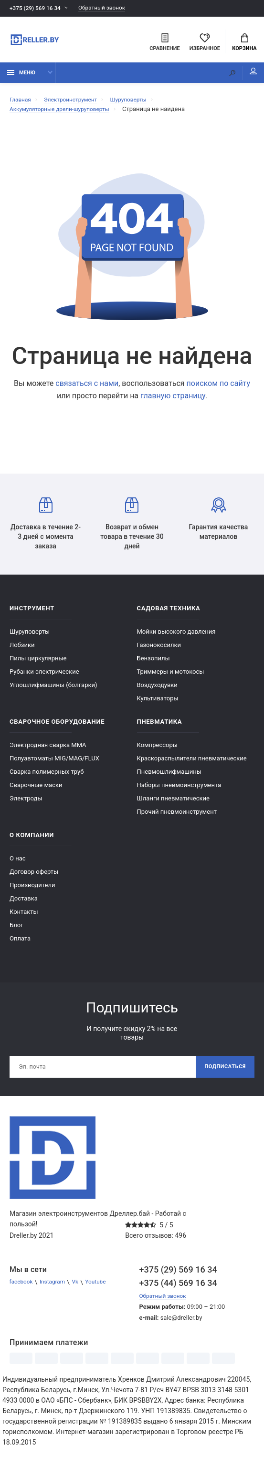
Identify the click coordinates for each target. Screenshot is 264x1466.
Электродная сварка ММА (48, 749)
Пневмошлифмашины (169, 776)
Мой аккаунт (244, 76)
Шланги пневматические (173, 803)
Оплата (20, 943)
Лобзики (22, 649)
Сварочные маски (36, 789)
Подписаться (222, 1072)
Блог (16, 929)
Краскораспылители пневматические (192, 763)
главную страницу (172, 400)
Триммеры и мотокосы (170, 676)
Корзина (244, 43)
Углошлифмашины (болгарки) (53, 689)
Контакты (24, 916)
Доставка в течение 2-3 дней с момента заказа (46, 528)
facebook (22, 1289)
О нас (18, 863)
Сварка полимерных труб (47, 776)
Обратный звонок (111, 8)
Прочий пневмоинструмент (177, 816)
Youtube (104, 1289)
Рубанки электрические (44, 676)
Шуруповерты (30, 636)
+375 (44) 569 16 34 (178, 1289)
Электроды (26, 803)
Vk (81, 1289)
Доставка (24, 903)
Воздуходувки (157, 689)
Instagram (56, 1289)
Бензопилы (153, 663)
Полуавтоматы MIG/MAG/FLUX (54, 763)
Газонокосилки (159, 649)
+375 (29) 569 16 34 (38, 8)
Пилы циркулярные (38, 663)
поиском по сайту (218, 388)
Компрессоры (157, 749)
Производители (32, 889)
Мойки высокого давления (176, 636)
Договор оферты (34, 876)
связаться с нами (86, 388)
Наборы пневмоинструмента (179, 789)
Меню (21, 77)
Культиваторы (158, 703)
